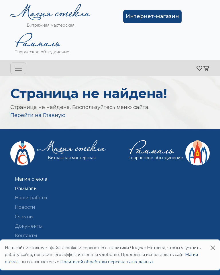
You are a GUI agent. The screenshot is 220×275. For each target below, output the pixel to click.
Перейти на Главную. (38, 115)
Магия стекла (31, 179)
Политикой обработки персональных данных (107, 261)
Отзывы (24, 216)
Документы (29, 226)
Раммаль (26, 188)
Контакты (26, 235)
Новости (25, 207)
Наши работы (31, 197)
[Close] (213, 248)
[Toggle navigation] (18, 68)
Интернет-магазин (152, 16)
